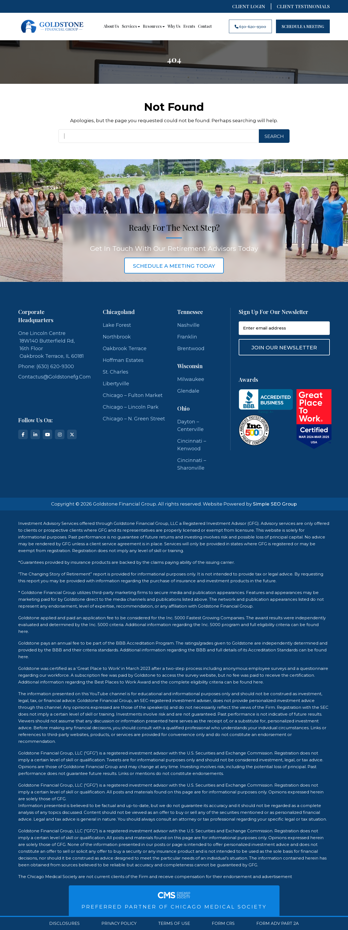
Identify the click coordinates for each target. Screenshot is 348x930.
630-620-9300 (250, 26)
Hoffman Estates (123, 360)
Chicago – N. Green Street (134, 419)
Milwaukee (190, 379)
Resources (154, 26)
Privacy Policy (118, 923)
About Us (111, 26)
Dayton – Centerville (190, 425)
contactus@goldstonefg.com (54, 377)
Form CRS (223, 923)
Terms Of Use (174, 923)
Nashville (188, 325)
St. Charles (115, 372)
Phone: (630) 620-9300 (46, 366)
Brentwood (190, 349)
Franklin (187, 337)
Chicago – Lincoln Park (131, 407)
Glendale (188, 391)
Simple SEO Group (275, 504)
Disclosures (64, 923)
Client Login (248, 6)
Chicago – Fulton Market (133, 395)
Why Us (174, 26)
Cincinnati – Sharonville (191, 464)
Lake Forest (117, 325)
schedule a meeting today (174, 266)
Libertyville (116, 384)
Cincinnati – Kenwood (191, 445)
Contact (205, 26)
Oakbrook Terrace (125, 349)
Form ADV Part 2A (277, 923)
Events (189, 26)
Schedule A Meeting (303, 26)
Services (131, 26)
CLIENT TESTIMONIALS (303, 6)
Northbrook (117, 337)
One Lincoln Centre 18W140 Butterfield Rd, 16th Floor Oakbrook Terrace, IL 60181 (51, 344)
